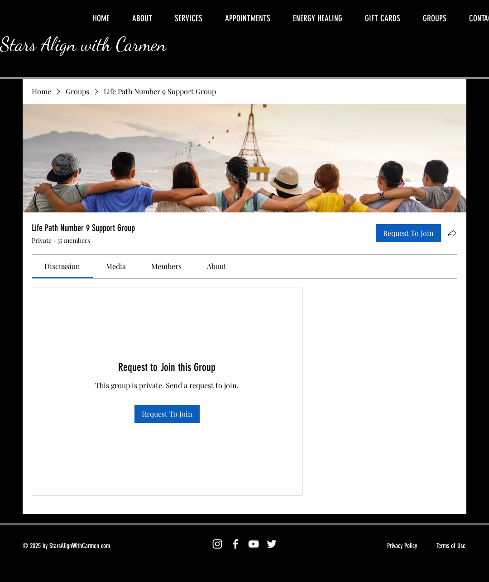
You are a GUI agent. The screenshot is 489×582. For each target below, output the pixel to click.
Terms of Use (450, 546)
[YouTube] (253, 544)
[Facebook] (235, 544)
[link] (62, 266)
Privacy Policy (402, 546)
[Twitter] (271, 544)
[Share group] (451, 232)
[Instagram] (217, 544)
